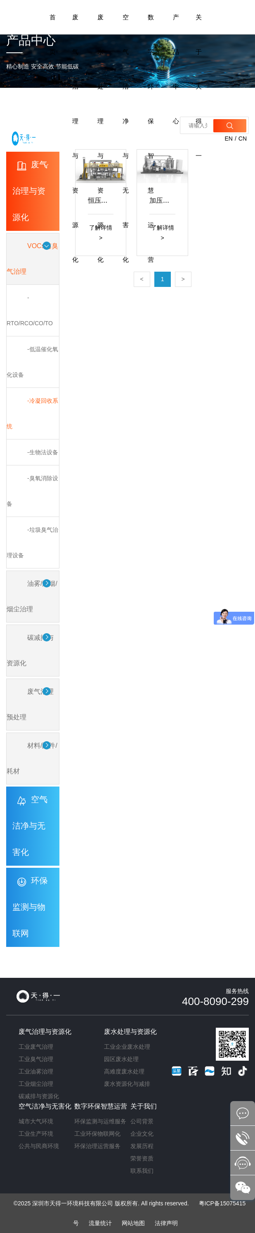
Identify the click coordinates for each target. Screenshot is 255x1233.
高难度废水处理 (124, 1071)
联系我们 (141, 1170)
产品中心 (176, 69)
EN (228, 138)
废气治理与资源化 (75, 138)
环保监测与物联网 (29, 907)
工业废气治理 (36, 1046)
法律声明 (166, 1223)
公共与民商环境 (39, 1146)
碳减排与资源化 (39, 1096)
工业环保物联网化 (97, 1133)
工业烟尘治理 (36, 1083)
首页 (53, 34)
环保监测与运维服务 (100, 1121)
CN (242, 138)
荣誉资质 (141, 1158)
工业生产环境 (36, 1133)
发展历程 (141, 1146)
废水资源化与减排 (127, 1083)
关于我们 (143, 1106)
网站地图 (133, 1223)
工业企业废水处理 (127, 1046)
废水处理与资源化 (100, 138)
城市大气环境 (36, 1121)
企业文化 (141, 1133)
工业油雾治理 (36, 1071)
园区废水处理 (121, 1059)
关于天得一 (199, 86)
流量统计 (100, 1223)
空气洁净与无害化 (126, 138)
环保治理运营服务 (97, 1146)
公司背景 (141, 1121)
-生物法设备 (42, 452)
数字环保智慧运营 (151, 138)
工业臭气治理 (36, 1059)
